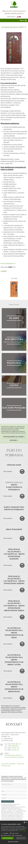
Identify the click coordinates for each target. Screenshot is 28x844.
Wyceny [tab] (14, 440)
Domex (14, 4)
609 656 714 (15, 750)
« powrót (3, 271)
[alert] (14, 832)
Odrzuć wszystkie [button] (20, 838)
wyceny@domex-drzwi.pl (14, 757)
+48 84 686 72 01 (16, 744)
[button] (14, 841)
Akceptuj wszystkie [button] (7, 838)
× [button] (26, 822)
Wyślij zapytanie (7, 801)
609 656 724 (15, 748)
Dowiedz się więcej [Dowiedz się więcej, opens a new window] (22, 830)
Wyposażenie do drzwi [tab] (14, 437)
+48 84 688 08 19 (13, 746)
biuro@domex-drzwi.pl (13, 755)
